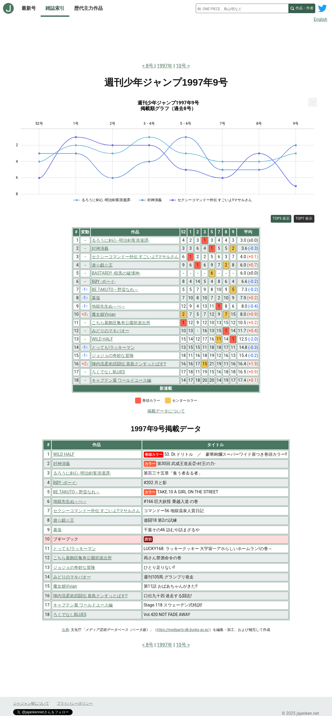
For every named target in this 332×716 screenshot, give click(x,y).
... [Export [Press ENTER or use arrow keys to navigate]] (313, 101)
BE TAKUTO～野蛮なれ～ (76, 491)
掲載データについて (166, 411)
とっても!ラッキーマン (74, 548)
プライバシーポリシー (75, 703)
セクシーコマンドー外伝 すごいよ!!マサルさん (96, 510)
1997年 (164, 66)
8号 (150, 66)
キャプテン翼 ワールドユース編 (83, 605)
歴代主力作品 (88, 8)
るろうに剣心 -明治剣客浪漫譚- (82, 473)
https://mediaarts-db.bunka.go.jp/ (183, 630)
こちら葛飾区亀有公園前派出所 (82, 557)
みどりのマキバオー (72, 577)
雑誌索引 (55, 8)
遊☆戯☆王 (63, 520)
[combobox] (242, 8)
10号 (181, 66)
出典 (65, 630)
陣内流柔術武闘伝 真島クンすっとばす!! (90, 595)
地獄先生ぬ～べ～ (70, 501)
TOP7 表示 (304, 218)
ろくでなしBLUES (69, 614)
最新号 (29, 8)
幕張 (57, 529)
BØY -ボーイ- (65, 482)
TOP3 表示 (281, 218)
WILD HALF (63, 454)
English (320, 19)
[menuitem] (312, 102)
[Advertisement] (166, 41)
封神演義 (61, 463)
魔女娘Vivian (65, 586)
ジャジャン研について (31, 703)
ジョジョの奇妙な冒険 (74, 567)
